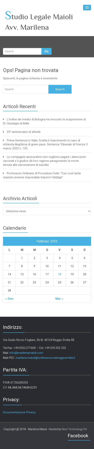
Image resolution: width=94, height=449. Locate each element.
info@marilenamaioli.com (26, 353)
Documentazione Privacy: (19, 412)
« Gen (9, 298)
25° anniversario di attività (23, 132)
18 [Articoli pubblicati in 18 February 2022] (59, 274)
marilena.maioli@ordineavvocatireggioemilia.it (45, 358)
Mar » (59, 298)
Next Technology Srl (74, 429)
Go (46, 51)
